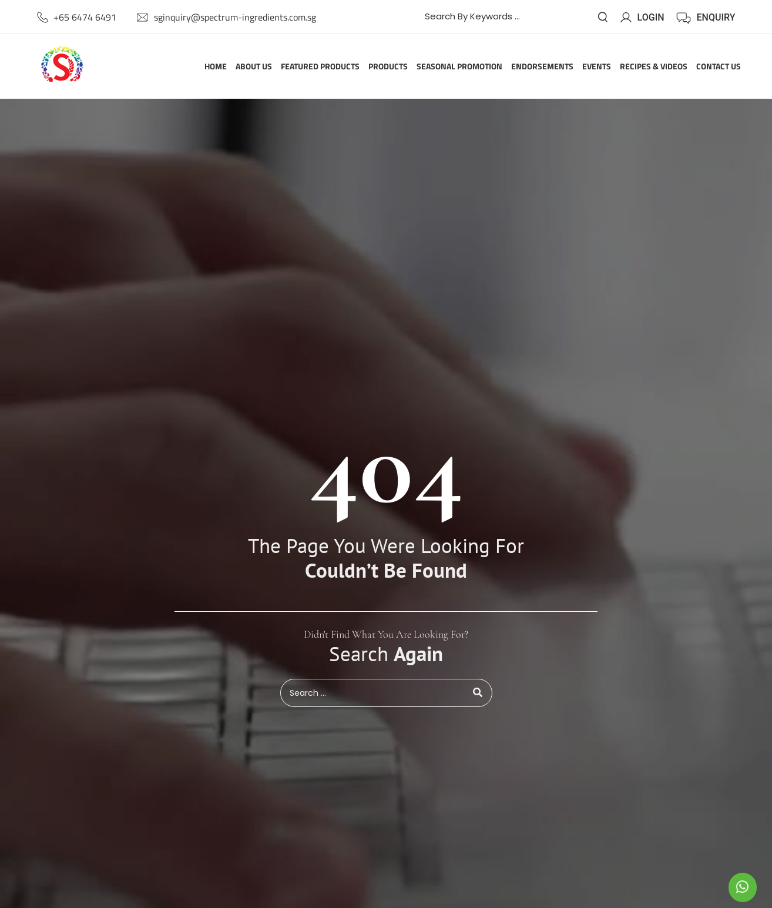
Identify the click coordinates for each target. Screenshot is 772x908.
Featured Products (320, 67)
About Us (254, 67)
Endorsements (542, 67)
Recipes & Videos (653, 67)
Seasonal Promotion (459, 67)
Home (215, 67)
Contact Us (718, 67)
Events (596, 67)
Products (388, 67)
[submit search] (603, 17)
